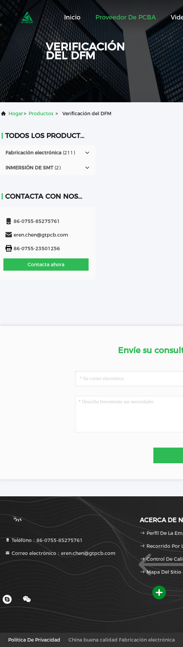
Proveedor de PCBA (125, 17)
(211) (40, 153)
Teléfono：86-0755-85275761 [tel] (44, 540)
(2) (33, 168)
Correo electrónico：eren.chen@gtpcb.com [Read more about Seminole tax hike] (60, 553)
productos (41, 113)
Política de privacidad (34, 640)
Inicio (72, 17)
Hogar (16, 113)
